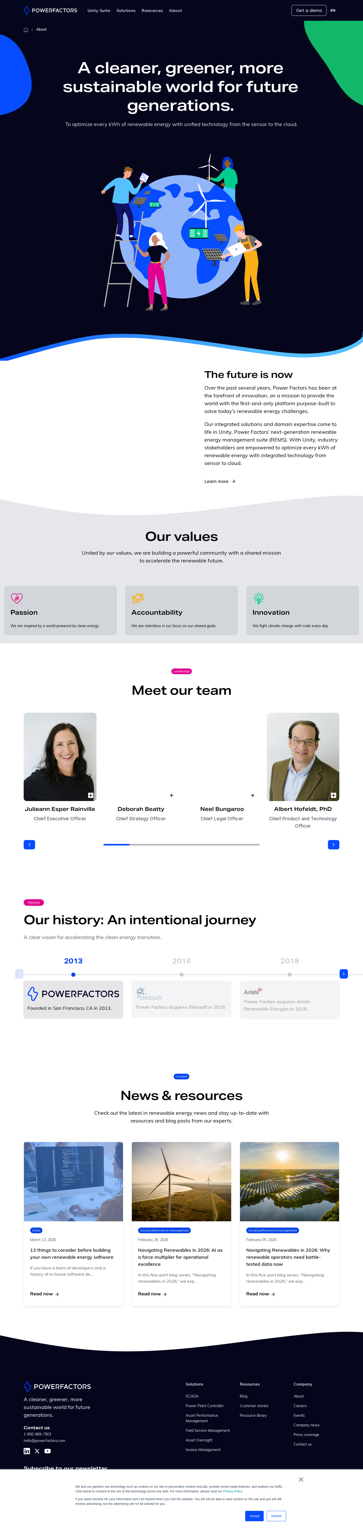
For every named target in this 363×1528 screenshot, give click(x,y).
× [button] (301, 1479)
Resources (250, 1384)
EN (332, 10)
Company (303, 1384)
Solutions (194, 1384)
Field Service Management (208, 1431)
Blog (243, 1397)
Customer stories (254, 1406)
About (299, 1397)
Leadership (181, 671)
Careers (300, 1406)
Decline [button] (276, 1516)
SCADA (192, 1397)
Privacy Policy (232, 1491)
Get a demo (309, 10)
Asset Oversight (199, 1440)
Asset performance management (164, 1230)
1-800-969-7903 (37, 1435)
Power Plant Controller (205, 1406)
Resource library (253, 1416)
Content (181, 1076)
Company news (307, 1425)
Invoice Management (203, 1450)
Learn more (220, 481)
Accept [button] (254, 1516)
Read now (44, 1294)
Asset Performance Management (202, 1418)
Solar (36, 1230)
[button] (29, 844)
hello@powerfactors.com (44, 1441)
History (34, 902)
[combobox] (333, 10)
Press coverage (306, 1435)
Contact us (303, 1445)
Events (299, 1416)
